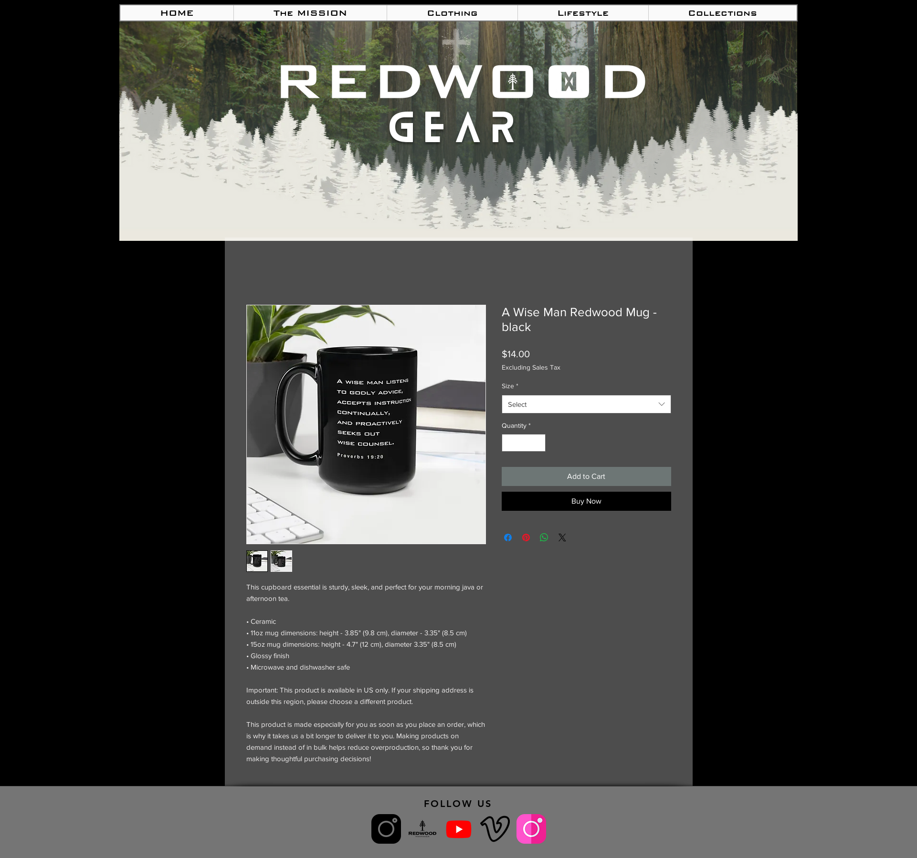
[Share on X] (562, 537)
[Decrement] (509, 442)
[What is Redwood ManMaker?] (422, 829)
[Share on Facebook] (508, 537)
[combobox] (586, 404)
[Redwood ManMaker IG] (386, 829)
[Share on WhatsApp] (544, 537)
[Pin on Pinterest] (526, 537)
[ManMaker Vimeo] (495, 829)
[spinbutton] (523, 442)
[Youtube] (459, 829)
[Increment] (538, 442)
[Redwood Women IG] (531, 829)
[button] (452, 13)
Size (510, 386)
